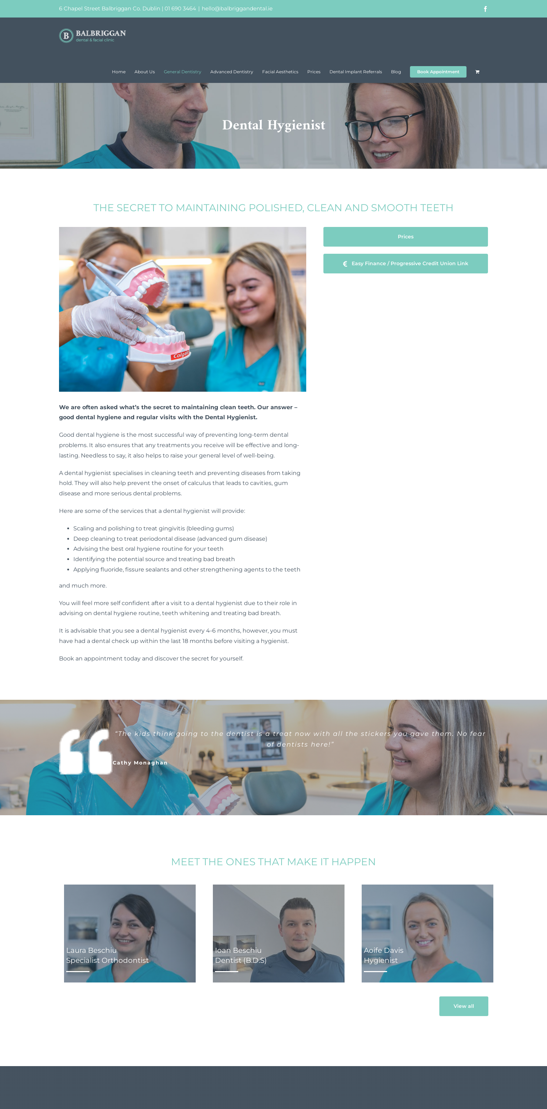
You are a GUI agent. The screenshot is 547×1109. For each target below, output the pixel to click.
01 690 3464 (180, 8)
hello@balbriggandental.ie (237, 8)
